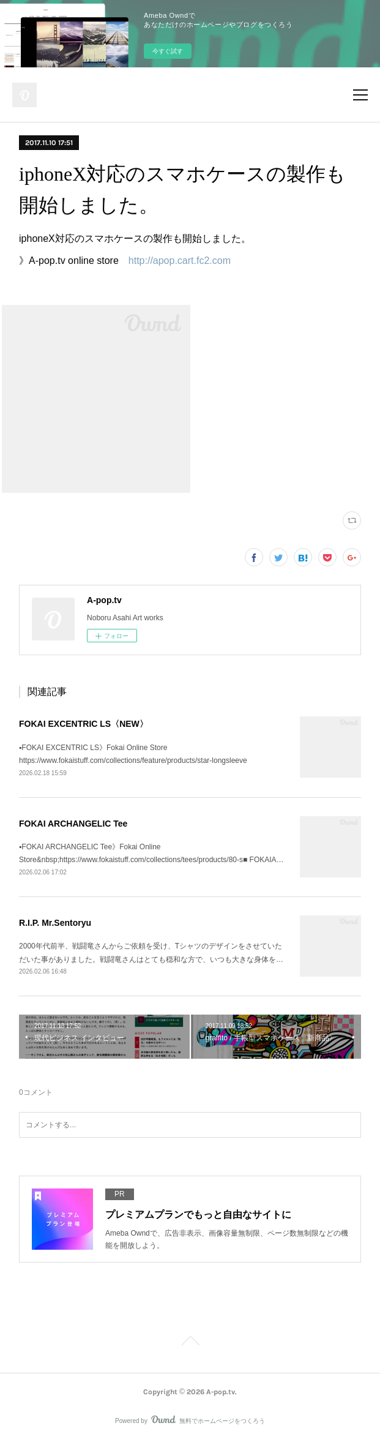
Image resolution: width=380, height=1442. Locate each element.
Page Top (190, 1343)
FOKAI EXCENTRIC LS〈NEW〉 (83, 724)
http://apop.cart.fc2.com (180, 260)
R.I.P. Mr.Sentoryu (55, 923)
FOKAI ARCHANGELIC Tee (73, 823)
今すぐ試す (167, 51)
